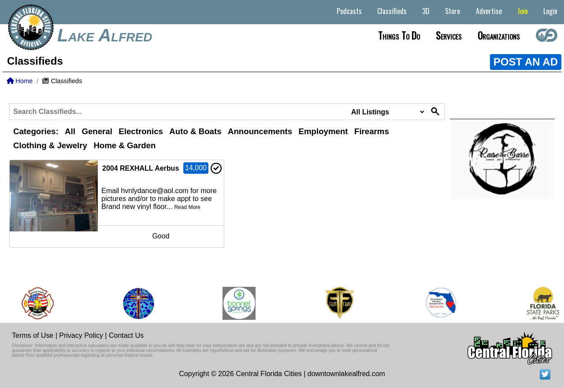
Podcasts (349, 11)
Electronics (141, 131)
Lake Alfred (104, 35)
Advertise (489, 11)
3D (426, 11)
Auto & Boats (195, 131)
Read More (187, 207)
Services (449, 35)
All (70, 131)
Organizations (499, 35)
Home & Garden (124, 145)
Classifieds (392, 11)
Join (522, 11)
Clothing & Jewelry (50, 145)
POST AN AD (526, 62)
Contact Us (126, 335)
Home (20, 80)
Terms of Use (32, 335)
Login (550, 11)
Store (452, 11)
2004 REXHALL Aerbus (140, 168)
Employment (323, 131)
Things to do (399, 35)
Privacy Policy (81, 335)
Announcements (260, 131)
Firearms (371, 131)
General (97, 131)
